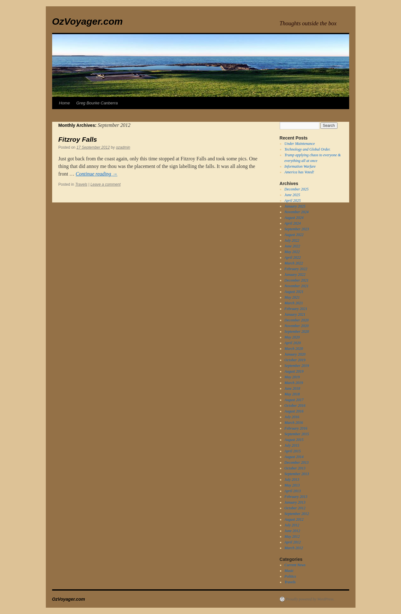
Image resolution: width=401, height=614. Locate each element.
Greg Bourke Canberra (97, 103)
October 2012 (294, 508)
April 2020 (292, 343)
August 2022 (293, 235)
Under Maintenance (299, 143)
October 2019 (294, 360)
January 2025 (294, 206)
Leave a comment (105, 184)
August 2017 (293, 400)
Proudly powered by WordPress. (310, 599)
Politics (290, 576)
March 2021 (293, 303)
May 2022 (292, 252)
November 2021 (296, 286)
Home (64, 103)
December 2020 (296, 320)
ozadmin (123, 147)
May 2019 (292, 377)
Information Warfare (300, 166)
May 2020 (292, 337)
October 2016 (294, 405)
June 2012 (292, 531)
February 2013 (295, 496)
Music (289, 570)
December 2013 (296, 462)
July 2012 (291, 525)
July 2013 (291, 479)
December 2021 (296, 280)
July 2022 (291, 240)
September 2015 (296, 434)
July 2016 (291, 417)
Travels (81, 184)
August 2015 (293, 439)
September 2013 (296, 474)
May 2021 (292, 297)
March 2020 (293, 348)
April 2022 (292, 257)
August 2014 (293, 457)
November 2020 (296, 326)
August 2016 (293, 411)
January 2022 (294, 274)
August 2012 (293, 519)
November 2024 (296, 212)
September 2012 (296, 514)
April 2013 (292, 491)
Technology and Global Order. (307, 149)
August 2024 (293, 217)
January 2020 (294, 354)
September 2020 (296, 331)
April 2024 (292, 223)
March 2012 (293, 548)
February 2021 (295, 309)
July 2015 (291, 445)
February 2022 (295, 269)
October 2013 (294, 468)
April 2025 (292, 200)
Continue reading (97, 174)
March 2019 (293, 383)
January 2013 (294, 502)
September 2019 (296, 365)
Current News (295, 565)
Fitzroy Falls (77, 139)
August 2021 (293, 291)
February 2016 (295, 428)
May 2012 (292, 536)
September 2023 (296, 229)
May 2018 (292, 394)
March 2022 (293, 263)
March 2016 (293, 422)
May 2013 (292, 485)
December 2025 (296, 189)
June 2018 (292, 388)
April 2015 (292, 451)
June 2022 (292, 246)
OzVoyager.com (87, 21)
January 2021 (294, 314)
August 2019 (293, 371)
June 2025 (292, 195)
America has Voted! (299, 172)
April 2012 (292, 542)
